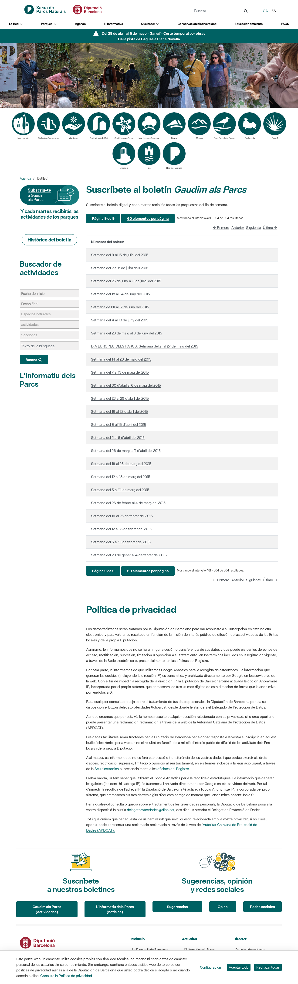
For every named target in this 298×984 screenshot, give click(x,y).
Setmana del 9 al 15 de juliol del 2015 (119, 254)
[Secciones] (31, 335)
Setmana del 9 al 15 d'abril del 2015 (118, 424)
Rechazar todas (268, 967)
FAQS (285, 24)
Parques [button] (49, 24)
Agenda (80, 24)
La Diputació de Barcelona (150, 950)
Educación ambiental (249, 24)
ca (265, 10)
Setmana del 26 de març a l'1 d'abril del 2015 (126, 450)
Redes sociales (262, 906)
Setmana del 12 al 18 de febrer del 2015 (121, 528)
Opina (223, 906)
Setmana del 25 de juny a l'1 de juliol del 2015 (126, 281)
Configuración (210, 967)
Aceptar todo (238, 967)
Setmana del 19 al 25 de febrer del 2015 (122, 515)
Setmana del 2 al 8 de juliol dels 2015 (119, 267)
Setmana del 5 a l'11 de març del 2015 (120, 489)
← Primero (221, 227)
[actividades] (32, 324)
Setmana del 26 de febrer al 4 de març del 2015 (128, 502)
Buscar (34, 359)
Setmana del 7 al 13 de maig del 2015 (120, 372)
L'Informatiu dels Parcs (47, 380)
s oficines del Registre (172, 768)
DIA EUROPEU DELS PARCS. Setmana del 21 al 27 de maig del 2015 (144, 346)
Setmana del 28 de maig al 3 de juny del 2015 (126, 333)
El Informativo (113, 24)
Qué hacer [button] (150, 24)
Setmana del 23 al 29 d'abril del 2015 (120, 398)
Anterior (237, 227)
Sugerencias (177, 906)
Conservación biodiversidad (197, 24)
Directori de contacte (249, 950)
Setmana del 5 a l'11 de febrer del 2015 (121, 542)
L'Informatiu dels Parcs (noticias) (115, 909)
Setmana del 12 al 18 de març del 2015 (120, 476)
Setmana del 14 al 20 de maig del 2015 (121, 359)
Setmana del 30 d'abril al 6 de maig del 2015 (126, 385)
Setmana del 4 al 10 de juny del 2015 (119, 320)
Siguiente (253, 227)
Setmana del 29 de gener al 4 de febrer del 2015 (129, 555)
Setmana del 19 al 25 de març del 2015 (121, 463)
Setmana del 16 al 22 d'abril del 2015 (119, 411)
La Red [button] (16, 24)
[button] (103, 218)
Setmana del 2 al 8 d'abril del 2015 (118, 437)
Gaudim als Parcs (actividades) (47, 909)
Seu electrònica (107, 768)
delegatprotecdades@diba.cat (150, 809)
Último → (270, 227)
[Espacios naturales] (38, 314)
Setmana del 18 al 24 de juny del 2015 (120, 294)
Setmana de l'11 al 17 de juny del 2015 (120, 307)
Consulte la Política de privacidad (66, 975)
